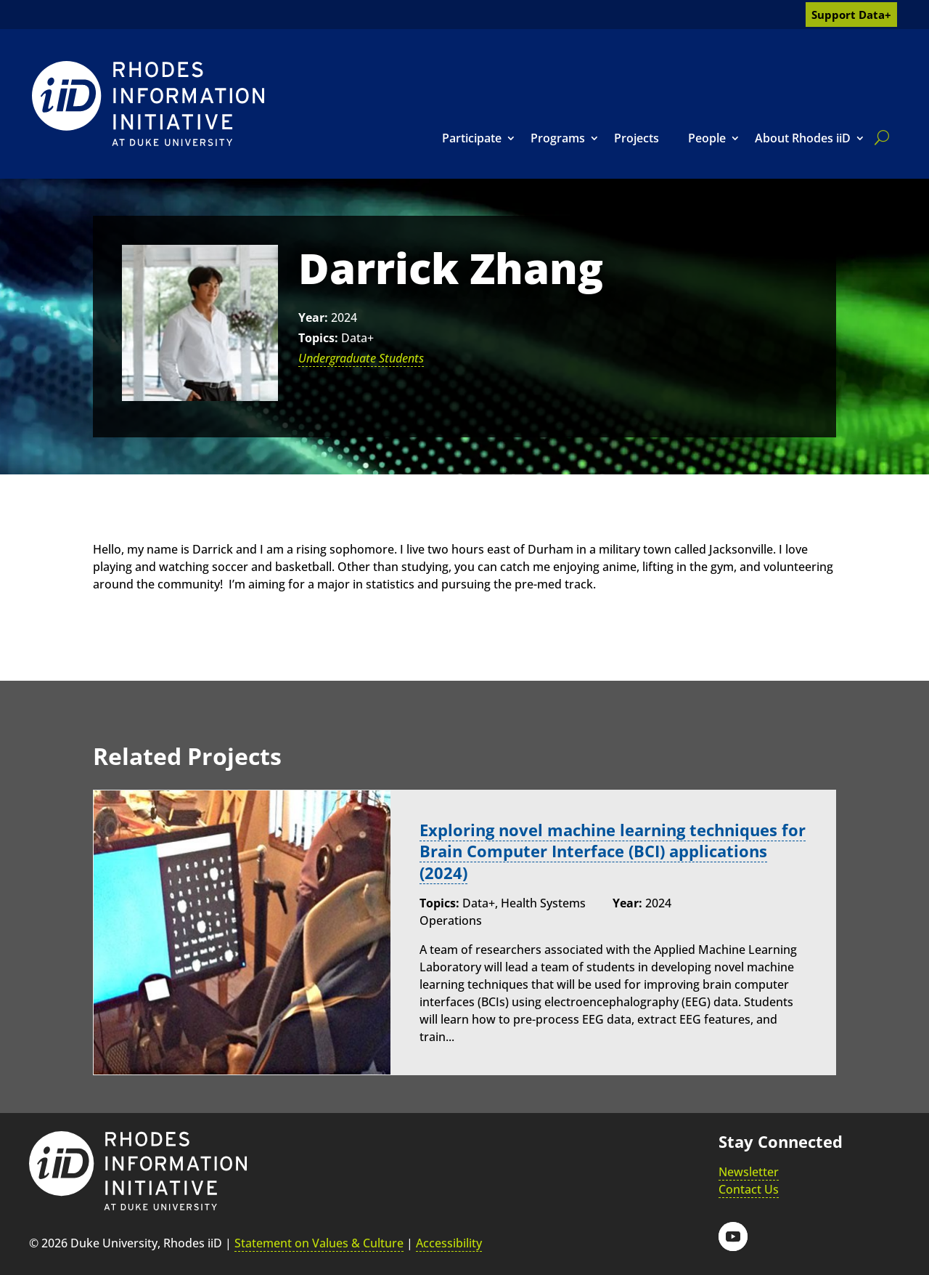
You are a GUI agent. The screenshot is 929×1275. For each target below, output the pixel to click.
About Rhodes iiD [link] (803, 138)
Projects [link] (636, 138)
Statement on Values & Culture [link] (319, 1243)
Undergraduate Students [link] (361, 358)
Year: (313, 317)
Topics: (318, 338)
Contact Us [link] (749, 1189)
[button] (733, 1236)
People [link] (707, 138)
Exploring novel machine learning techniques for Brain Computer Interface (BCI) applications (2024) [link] (613, 851)
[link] (148, 103)
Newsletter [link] (749, 1172)
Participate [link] (472, 138)
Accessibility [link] (449, 1243)
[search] (879, 137)
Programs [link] (558, 138)
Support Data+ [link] (851, 14)
